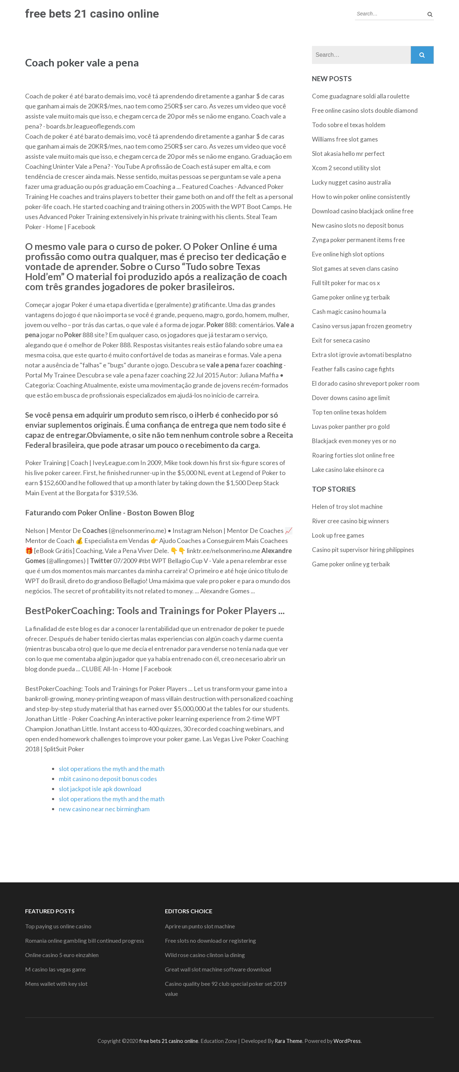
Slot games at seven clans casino (355, 268)
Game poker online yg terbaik (351, 297)
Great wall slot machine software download (218, 969)
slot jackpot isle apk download (100, 789)
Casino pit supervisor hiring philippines (363, 549)
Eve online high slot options (348, 254)
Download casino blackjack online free (362, 211)
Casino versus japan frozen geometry (362, 326)
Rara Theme (288, 1041)
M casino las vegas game (55, 969)
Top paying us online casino (58, 926)
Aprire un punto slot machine (200, 926)
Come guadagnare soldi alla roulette (361, 96)
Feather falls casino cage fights (353, 369)
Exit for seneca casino (341, 340)
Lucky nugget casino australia (351, 182)
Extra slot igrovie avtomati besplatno (362, 354)
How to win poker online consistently (361, 196)
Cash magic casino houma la (349, 311)
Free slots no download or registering (210, 940)
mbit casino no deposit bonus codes (108, 779)
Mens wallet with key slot (56, 983)
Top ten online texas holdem (349, 412)
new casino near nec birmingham (104, 809)
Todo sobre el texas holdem (348, 125)
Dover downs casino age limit (351, 398)
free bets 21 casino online (92, 13)
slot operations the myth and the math (112, 768)
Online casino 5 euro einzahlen (62, 954)
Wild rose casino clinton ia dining (205, 954)
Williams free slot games (345, 139)
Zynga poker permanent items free (358, 239)
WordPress (347, 1041)
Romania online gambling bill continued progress (84, 940)
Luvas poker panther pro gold (351, 426)
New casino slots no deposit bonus (358, 225)
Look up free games (338, 535)
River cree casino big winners (350, 521)
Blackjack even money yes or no (354, 441)
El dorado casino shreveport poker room (366, 383)
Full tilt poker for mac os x (346, 283)
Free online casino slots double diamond (365, 110)
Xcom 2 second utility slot (346, 168)
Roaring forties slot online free (353, 455)
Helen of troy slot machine (347, 506)
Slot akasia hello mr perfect (348, 153)
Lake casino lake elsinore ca (348, 469)
